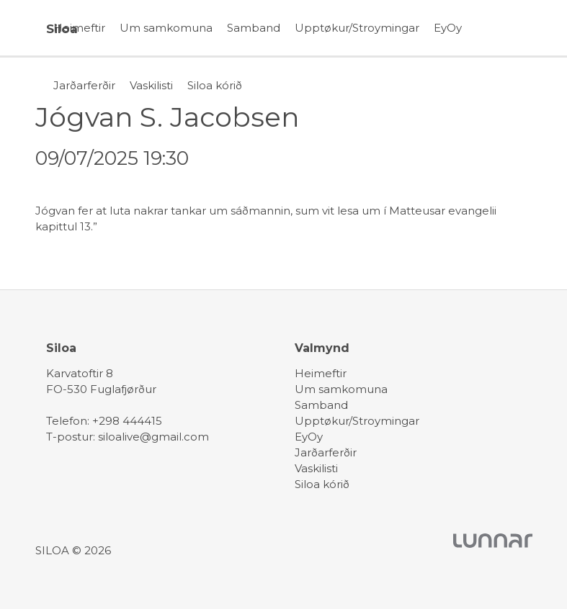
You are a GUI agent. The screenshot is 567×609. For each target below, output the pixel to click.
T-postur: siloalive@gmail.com (127, 436)
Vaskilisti (151, 85)
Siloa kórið (214, 85)
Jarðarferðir (84, 85)
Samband (253, 28)
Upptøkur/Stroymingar (357, 28)
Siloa (62, 29)
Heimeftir (79, 28)
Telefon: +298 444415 (104, 421)
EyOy (448, 28)
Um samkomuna (166, 28)
